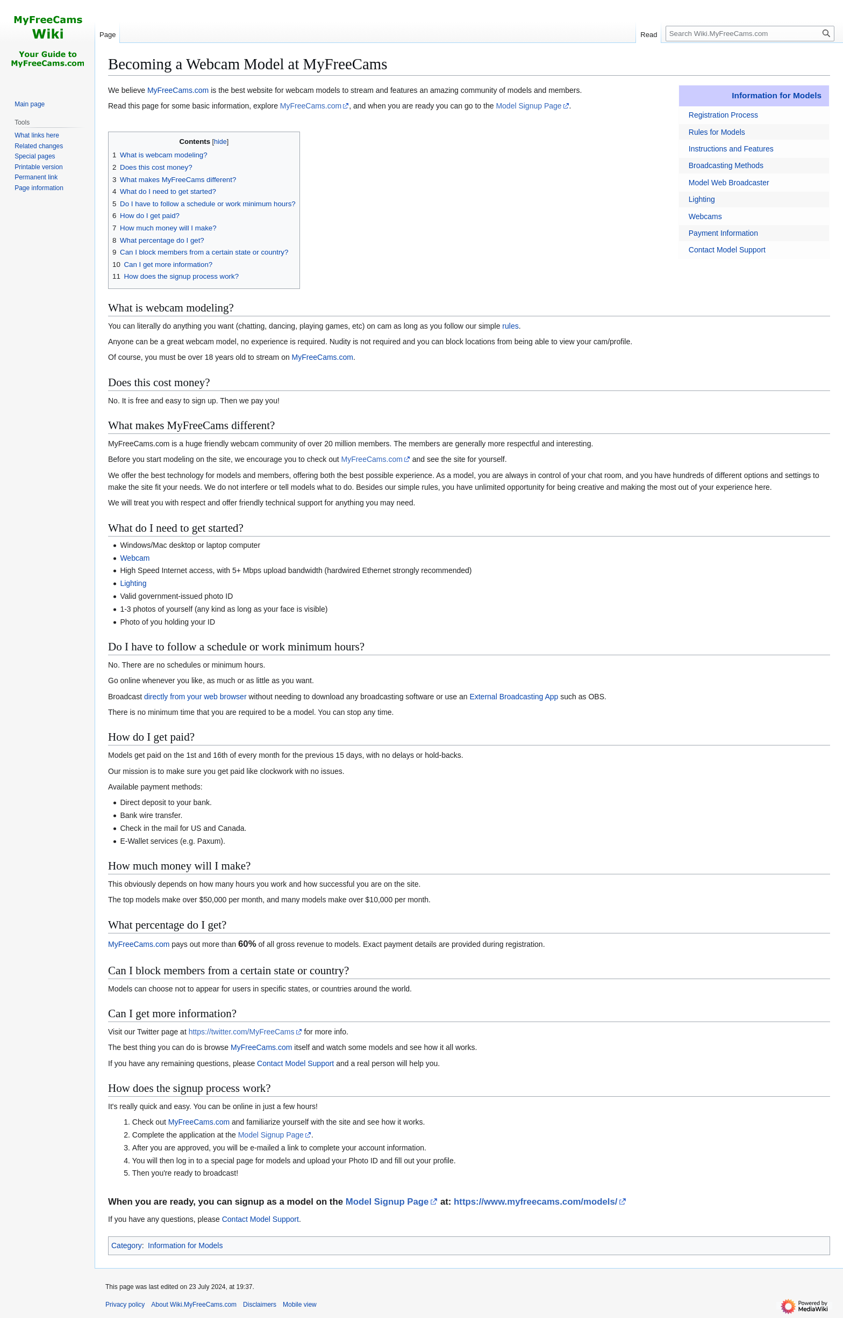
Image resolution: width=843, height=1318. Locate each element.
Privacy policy (125, 1304)
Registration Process (723, 115)
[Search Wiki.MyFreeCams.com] (750, 33)
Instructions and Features (731, 148)
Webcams (705, 216)
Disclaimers (259, 1304)
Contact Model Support (727, 249)
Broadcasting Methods (726, 165)
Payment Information (723, 233)
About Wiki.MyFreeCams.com (194, 1304)
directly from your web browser (195, 696)
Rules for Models (717, 132)
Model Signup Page (528, 106)
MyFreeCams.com (178, 90)
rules (510, 326)
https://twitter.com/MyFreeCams (242, 1031)
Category (126, 1245)
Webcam (134, 558)
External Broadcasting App (513, 696)
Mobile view (300, 1304)
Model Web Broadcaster (729, 182)
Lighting (702, 199)
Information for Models (776, 95)
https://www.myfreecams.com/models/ (535, 1202)
